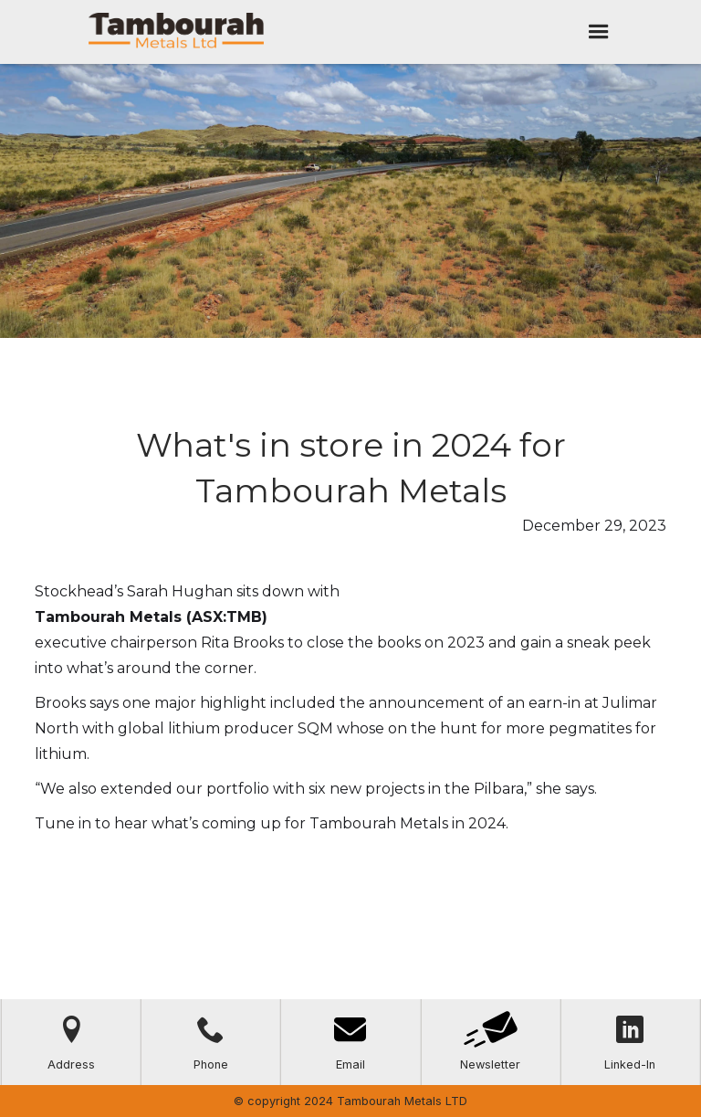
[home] (176, 31)
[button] (599, 32)
